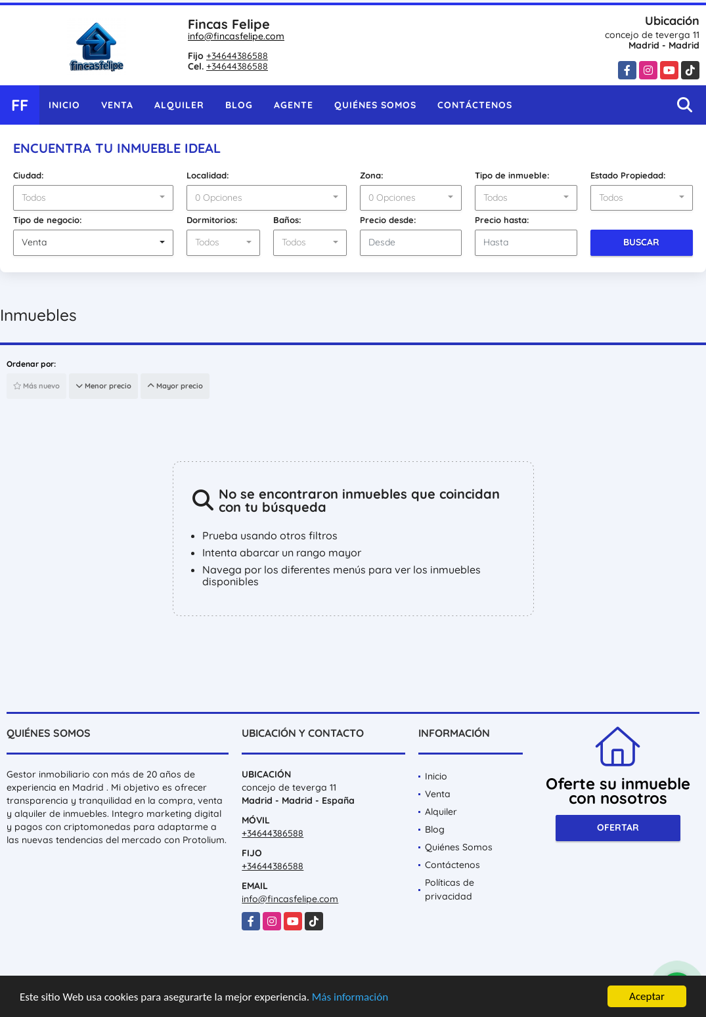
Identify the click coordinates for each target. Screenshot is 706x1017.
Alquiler (179, 105)
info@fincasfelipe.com (236, 36)
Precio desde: (388, 220)
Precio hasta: (502, 220)
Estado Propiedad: (628, 175)
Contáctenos (474, 105)
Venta (117, 105)
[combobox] (93, 198)
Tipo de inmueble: (512, 175)
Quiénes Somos (375, 105)
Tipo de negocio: (47, 220)
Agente (293, 105)
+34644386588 (237, 56)
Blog (239, 105)
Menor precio (103, 385)
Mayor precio (175, 385)
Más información (350, 998)
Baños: (287, 220)
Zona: (372, 175)
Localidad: (208, 175)
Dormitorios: (212, 220)
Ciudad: (28, 175)
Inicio (64, 105)
